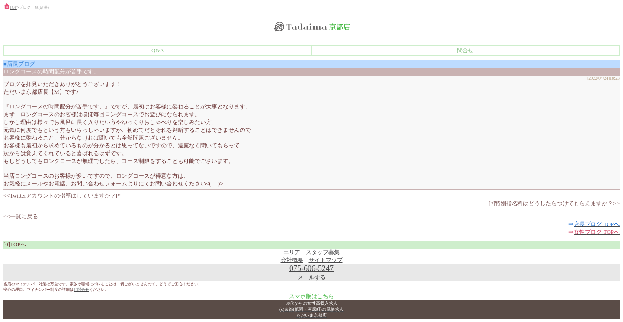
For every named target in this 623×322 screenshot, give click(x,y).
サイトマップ (326, 260)
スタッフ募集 (323, 252)
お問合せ (81, 289)
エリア (291, 252)
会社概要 (292, 260)
